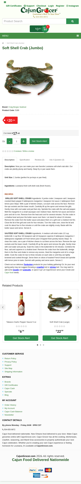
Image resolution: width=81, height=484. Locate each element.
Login (51, 6)
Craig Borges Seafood (17, 107)
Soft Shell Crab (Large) (59, 322)
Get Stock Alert (39, 141)
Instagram (72, 6)
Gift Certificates (14, 6)
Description (9, 160)
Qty (3, 141)
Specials (7, 392)
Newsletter (8, 415)
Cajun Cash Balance (12, 411)
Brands (6, 382)
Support (6, 365)
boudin (16, 270)
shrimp (53, 267)
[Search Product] (72, 21)
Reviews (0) (39, 160)
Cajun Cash (8, 388)
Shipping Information (12, 372)
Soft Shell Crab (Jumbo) (15, 43)
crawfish (40, 267)
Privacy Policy (9, 362)
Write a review (28, 151)
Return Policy (9, 358)
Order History (9, 405)
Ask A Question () (56, 160)
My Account (8, 408)
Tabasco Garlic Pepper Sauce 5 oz (21, 322)
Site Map (7, 368)
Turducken (28, 264)
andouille (27, 270)
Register (60, 6)
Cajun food (9, 273)
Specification (25, 160)
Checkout (41, 6)
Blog (5, 395)
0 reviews (17, 151)
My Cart (45, 28)
